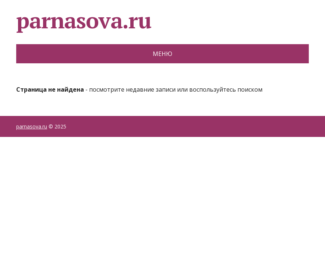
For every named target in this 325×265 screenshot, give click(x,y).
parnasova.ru (83, 20)
